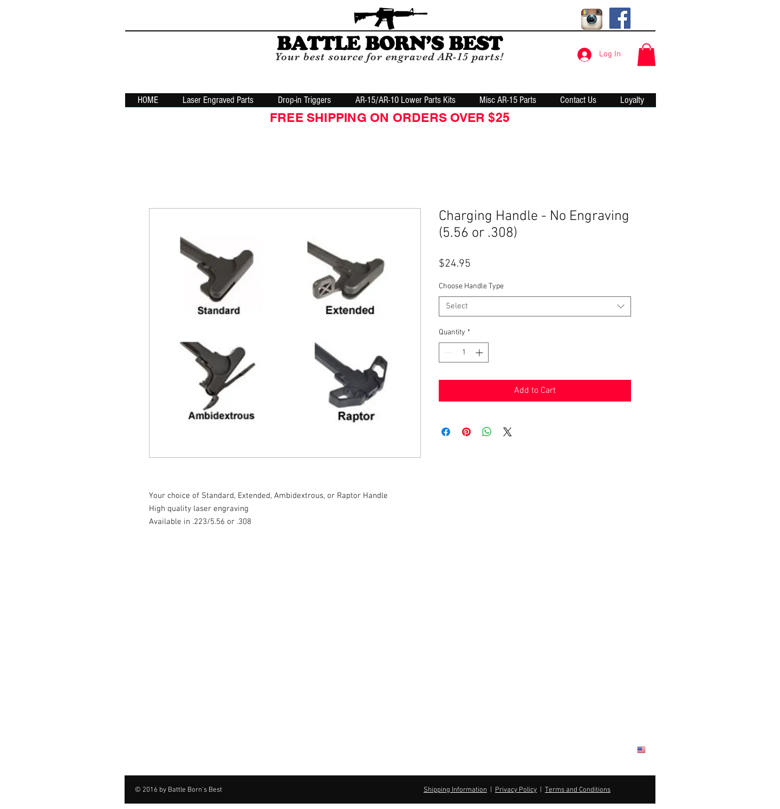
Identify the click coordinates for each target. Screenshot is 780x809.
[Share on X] (507, 431)
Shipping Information (455, 790)
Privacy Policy (516, 790)
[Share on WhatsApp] (486, 431)
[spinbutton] (463, 352)
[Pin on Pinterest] (466, 431)
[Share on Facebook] (445, 431)
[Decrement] (447, 352)
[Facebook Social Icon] (619, 18)
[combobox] (535, 306)
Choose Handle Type (471, 286)
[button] (646, 54)
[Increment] (480, 352)
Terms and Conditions (577, 790)
